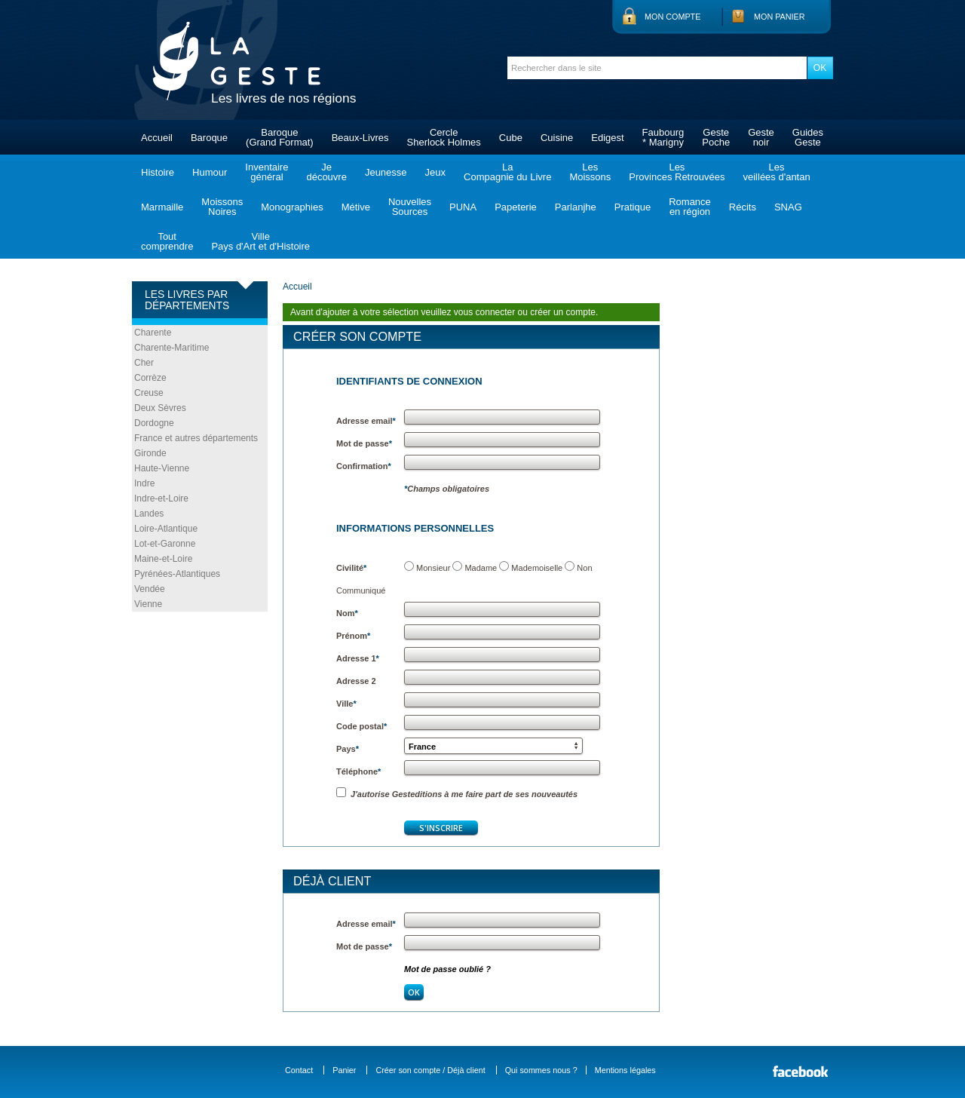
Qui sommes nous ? (541, 1070)
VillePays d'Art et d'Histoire (260, 241)
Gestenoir (761, 137)
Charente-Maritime (171, 347)
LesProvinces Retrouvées (677, 171)
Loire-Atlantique (166, 528)
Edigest (607, 137)
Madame (480, 567)
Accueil (157, 137)
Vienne (148, 604)
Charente (152, 332)
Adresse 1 (357, 658)
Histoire (157, 172)
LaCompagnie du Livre (507, 171)
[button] (493, 746)
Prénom (353, 635)
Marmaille (162, 207)
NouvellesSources (409, 206)
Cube (510, 137)
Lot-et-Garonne (164, 543)
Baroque (209, 137)
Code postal (361, 726)
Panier (344, 1070)
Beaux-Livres (360, 137)
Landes (149, 513)
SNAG (788, 207)
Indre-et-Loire (161, 498)
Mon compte (672, 16)
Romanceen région (690, 206)
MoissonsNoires (222, 206)
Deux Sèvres (160, 408)
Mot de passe (364, 443)
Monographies (292, 207)
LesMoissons (590, 171)
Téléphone (358, 771)
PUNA (462, 207)
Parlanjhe (575, 207)
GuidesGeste (807, 137)
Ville (346, 703)
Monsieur (433, 567)
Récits (742, 207)
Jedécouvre (326, 171)
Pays (347, 748)
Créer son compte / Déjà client (430, 1070)
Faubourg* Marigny (663, 137)
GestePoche (716, 137)
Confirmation (363, 466)
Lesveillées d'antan (776, 171)
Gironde (150, 453)
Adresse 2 (356, 680)
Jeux (435, 172)
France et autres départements (196, 438)
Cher (144, 362)
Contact (299, 1070)
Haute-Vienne (161, 468)
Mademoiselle (536, 567)
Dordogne (154, 423)
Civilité (351, 567)
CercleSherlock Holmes (444, 137)
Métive (356, 207)
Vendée (149, 589)
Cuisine (557, 137)
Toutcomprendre (167, 241)
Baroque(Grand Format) (280, 137)
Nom (347, 613)
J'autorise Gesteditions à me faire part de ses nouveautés (456, 794)
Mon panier (779, 16)
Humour (209, 172)
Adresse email (366, 420)
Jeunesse (386, 172)
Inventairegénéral (266, 171)
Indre (144, 483)
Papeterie (516, 207)
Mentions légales (625, 1070)
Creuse (149, 393)
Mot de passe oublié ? (447, 969)
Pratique (632, 207)
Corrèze (150, 378)
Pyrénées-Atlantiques (177, 574)
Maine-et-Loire (163, 559)
